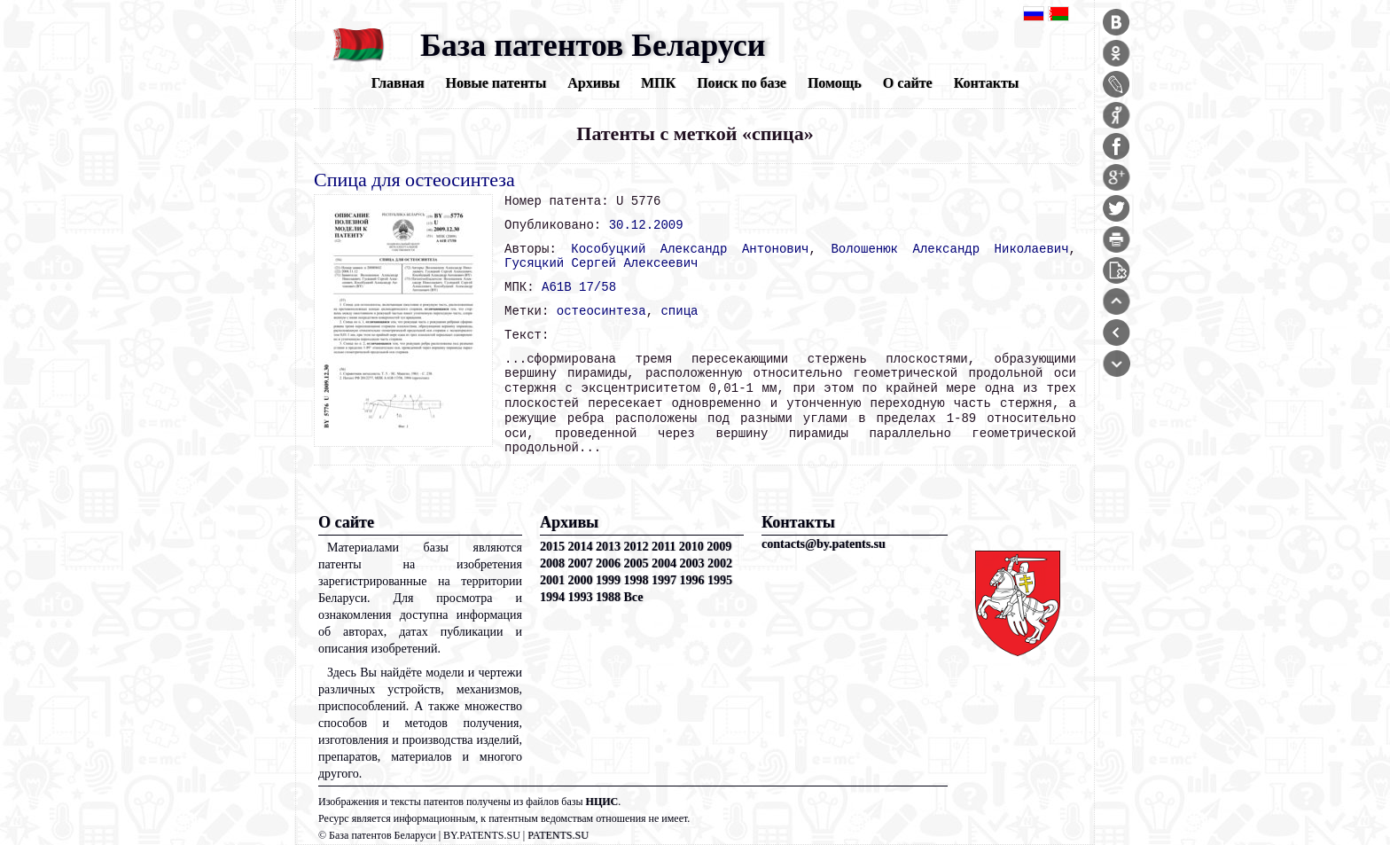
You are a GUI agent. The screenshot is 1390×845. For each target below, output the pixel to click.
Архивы (593, 82)
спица (679, 311)
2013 (608, 546)
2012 (636, 546)
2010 (691, 546)
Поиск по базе (741, 82)
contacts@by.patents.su (823, 544)
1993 (580, 597)
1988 (608, 597)
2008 (552, 563)
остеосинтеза (601, 311)
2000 (580, 580)
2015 (552, 546)
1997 (664, 580)
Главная (398, 82)
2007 (580, 563)
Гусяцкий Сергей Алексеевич (601, 263)
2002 (719, 563)
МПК (658, 82)
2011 (663, 546)
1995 (719, 580)
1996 (692, 580)
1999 (608, 580)
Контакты (986, 82)
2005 (636, 563)
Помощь (835, 82)
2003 (692, 563)
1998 (636, 580)
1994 (552, 597)
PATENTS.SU (558, 835)
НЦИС (602, 801)
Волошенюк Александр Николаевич (949, 249)
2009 (719, 546)
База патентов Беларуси (592, 45)
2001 (552, 580)
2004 (664, 563)
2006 (608, 563)
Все (634, 597)
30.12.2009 (646, 225)
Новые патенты (496, 82)
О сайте (908, 82)
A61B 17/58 (579, 287)
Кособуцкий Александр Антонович (689, 249)
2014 (580, 546)
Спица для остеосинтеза (414, 179)
